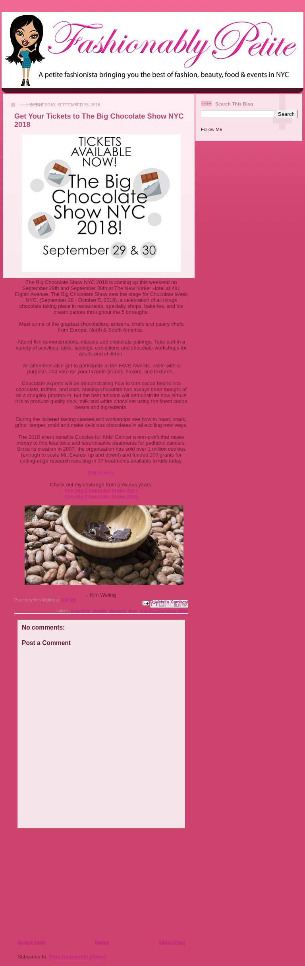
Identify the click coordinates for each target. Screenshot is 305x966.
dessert (100, 611)
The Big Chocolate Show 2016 (101, 496)
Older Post (172, 942)
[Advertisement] (65, 883)
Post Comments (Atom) (77, 957)
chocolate (80, 611)
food (133, 611)
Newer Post (31, 942)
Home (102, 942)
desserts (117, 611)
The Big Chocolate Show (164, 611)
